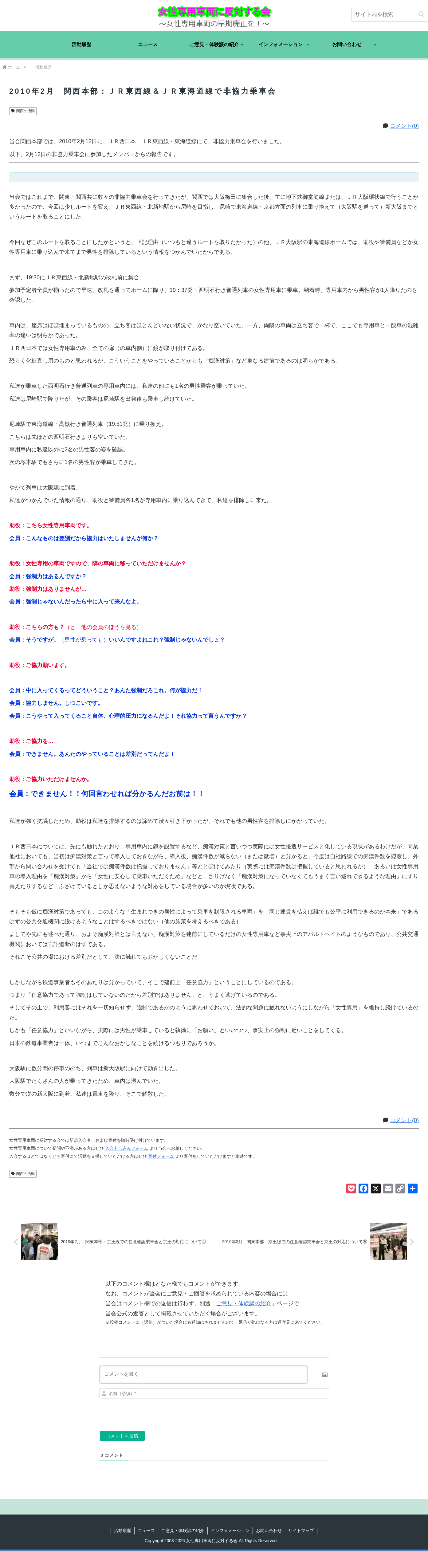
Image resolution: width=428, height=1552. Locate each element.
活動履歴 (122, 1531)
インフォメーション (230, 1531)
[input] (389, 15)
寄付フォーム (161, 1156)
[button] (421, 14)
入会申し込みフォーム (126, 1148)
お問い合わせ (269, 1531)
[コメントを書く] (203, 1375)
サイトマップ (301, 1531)
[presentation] (287, 1413)
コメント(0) (404, 126)
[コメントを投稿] (122, 1436)
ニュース (146, 1531)
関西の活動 (23, 111)
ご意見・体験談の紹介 (243, 1304)
